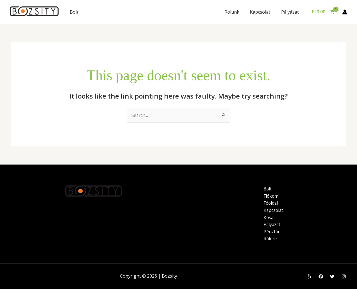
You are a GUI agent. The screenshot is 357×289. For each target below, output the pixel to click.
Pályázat (291, 12)
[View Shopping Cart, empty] (323, 12)
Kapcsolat (263, 12)
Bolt (74, 12)
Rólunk (236, 12)
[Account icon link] (344, 11)
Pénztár (272, 232)
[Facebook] (321, 277)
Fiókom (271, 196)
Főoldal (271, 203)
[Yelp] (309, 277)
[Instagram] (343, 277)
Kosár (270, 217)
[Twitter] (332, 277)
